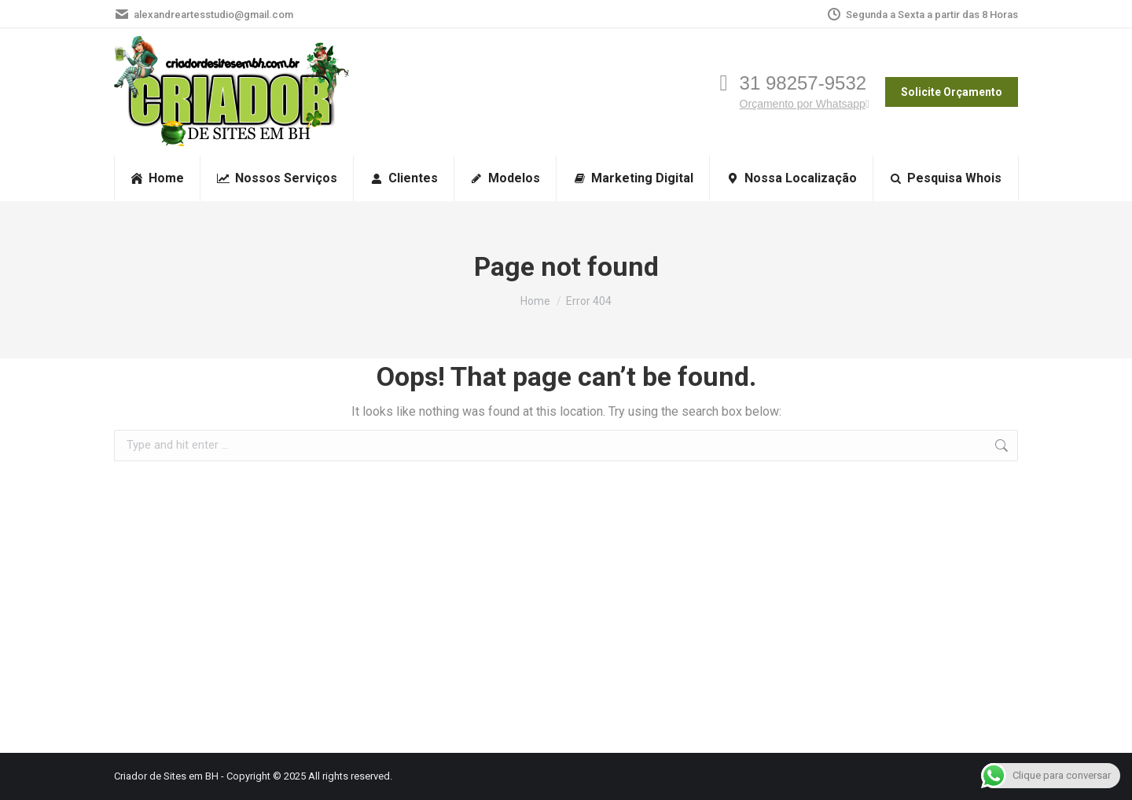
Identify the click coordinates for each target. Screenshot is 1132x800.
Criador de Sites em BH (166, 776)
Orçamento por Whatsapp (804, 103)
